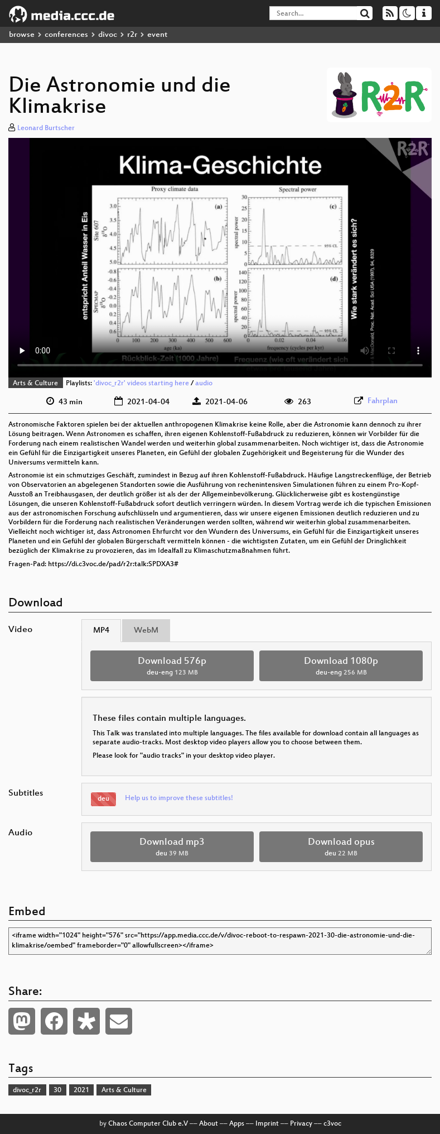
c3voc (332, 1124)
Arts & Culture (35, 383)
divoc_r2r (27, 1090)
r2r (132, 35)
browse (22, 35)
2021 (81, 1090)
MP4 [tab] (101, 630)
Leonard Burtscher (46, 128)
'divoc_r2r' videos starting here (141, 383)
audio (203, 383)
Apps (236, 1124)
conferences (66, 35)
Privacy (301, 1124)
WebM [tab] (146, 630)
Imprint (267, 1124)
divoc (107, 35)
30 (57, 1090)
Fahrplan (383, 401)
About (208, 1124)
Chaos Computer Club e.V (148, 1124)
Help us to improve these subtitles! (179, 798)
